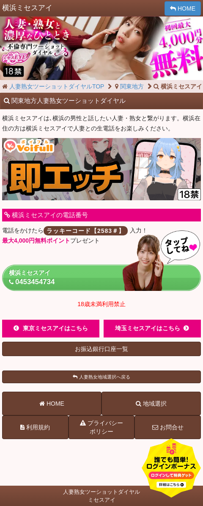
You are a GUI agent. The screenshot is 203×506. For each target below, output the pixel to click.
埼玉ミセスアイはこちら (147, 328)
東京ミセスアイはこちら (55, 328)
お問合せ (168, 427)
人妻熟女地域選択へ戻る (101, 376)
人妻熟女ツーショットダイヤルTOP (52, 86)
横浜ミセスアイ (105, 278)
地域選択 (151, 403)
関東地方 (129, 86)
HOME (182, 8)
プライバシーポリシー (101, 427)
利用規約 (35, 427)
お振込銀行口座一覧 (101, 349)
